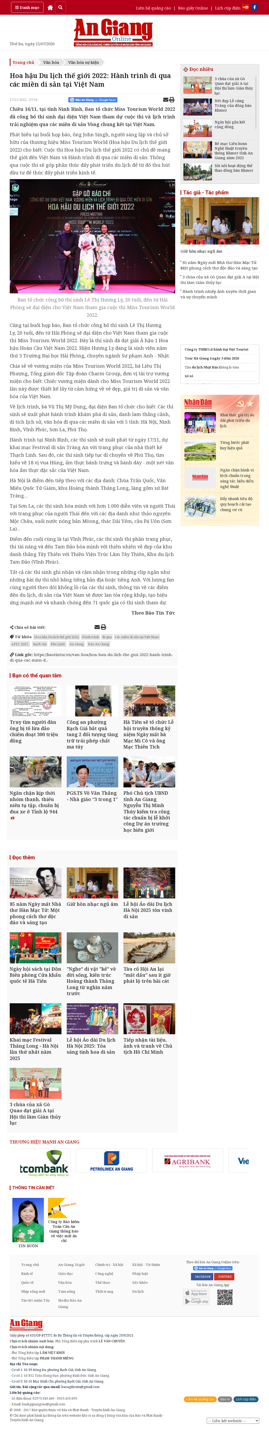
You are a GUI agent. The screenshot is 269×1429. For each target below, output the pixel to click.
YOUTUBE (224, 1277)
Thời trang (104, 1291)
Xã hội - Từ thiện (146, 1264)
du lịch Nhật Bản (205, 367)
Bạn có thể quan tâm (36, 675)
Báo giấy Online (193, 8)
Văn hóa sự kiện (83, 62)
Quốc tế (27, 1282)
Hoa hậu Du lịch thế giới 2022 (56, 637)
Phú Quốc (58, 644)
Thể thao (102, 1282)
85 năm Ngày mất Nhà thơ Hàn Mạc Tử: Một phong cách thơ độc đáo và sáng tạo (219, 265)
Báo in (225, 1399)
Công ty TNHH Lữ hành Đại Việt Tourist (217, 349)
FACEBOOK (202, 1277)
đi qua (107, 637)
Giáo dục (65, 1273)
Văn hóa (51, 62)
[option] (58, 1160)
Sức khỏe (140, 1282)
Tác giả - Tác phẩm (206, 192)
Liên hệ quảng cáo (153, 8)
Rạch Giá (39, 644)
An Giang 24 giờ (71, 1264)
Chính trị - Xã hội (109, 1264)
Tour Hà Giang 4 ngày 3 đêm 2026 (212, 358)
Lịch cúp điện (228, 8)
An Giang (77, 644)
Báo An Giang (98, 644)
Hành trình (90, 637)
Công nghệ (104, 1273)
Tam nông (66, 1291)
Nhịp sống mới (33, 1291)
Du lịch (138, 1291)
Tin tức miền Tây (35, 1300)
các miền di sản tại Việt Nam (137, 637)
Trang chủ (23, 62)
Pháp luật (140, 1273)
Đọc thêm (23, 857)
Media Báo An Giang (70, 1303)
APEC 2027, (20, 644)
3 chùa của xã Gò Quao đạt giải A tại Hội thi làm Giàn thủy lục (219, 279)
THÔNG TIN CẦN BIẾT (33, 1187)
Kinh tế (27, 1273)
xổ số (189, 376)
